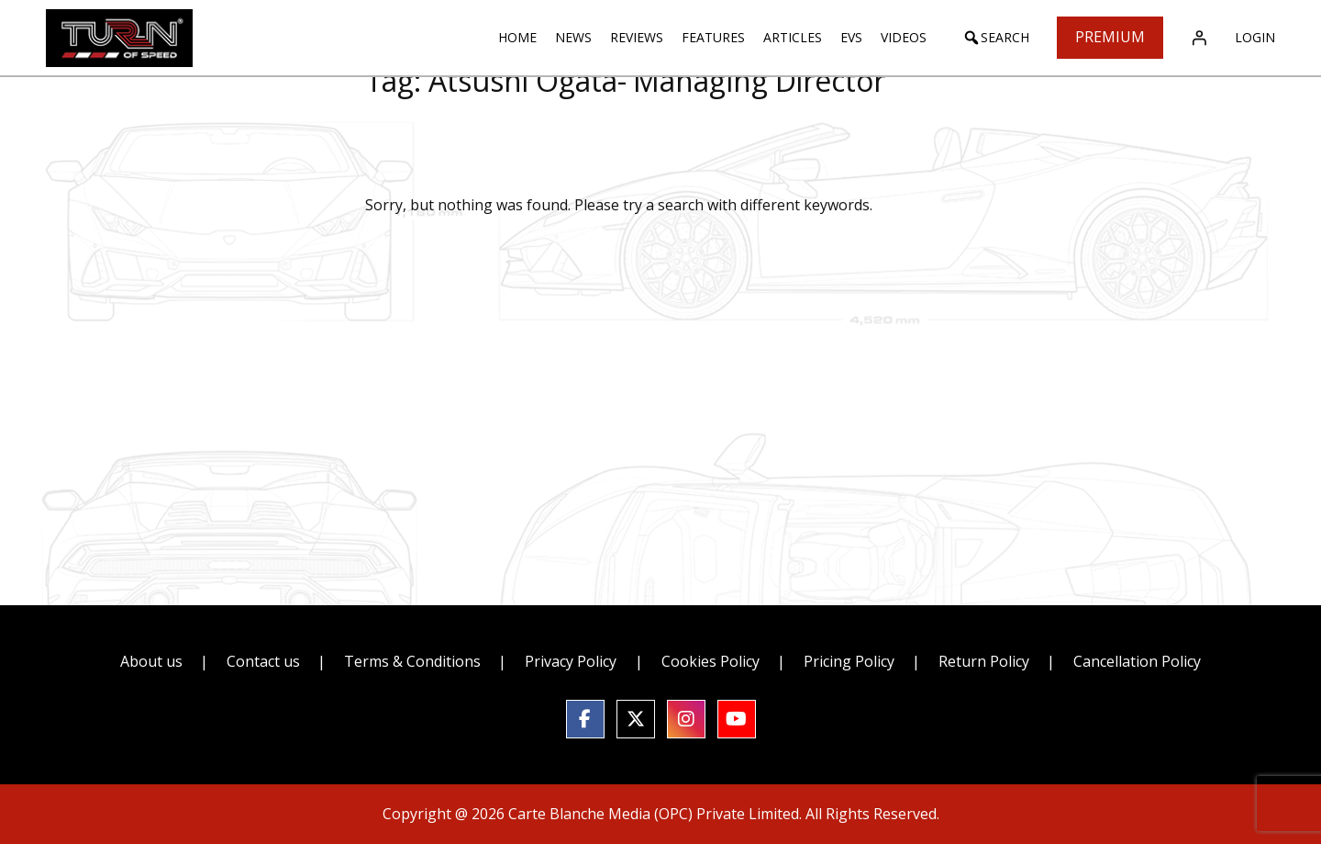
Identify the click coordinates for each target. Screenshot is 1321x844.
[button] (995, 37)
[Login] (1199, 37)
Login (1255, 37)
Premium (1110, 37)
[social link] (585, 719)
